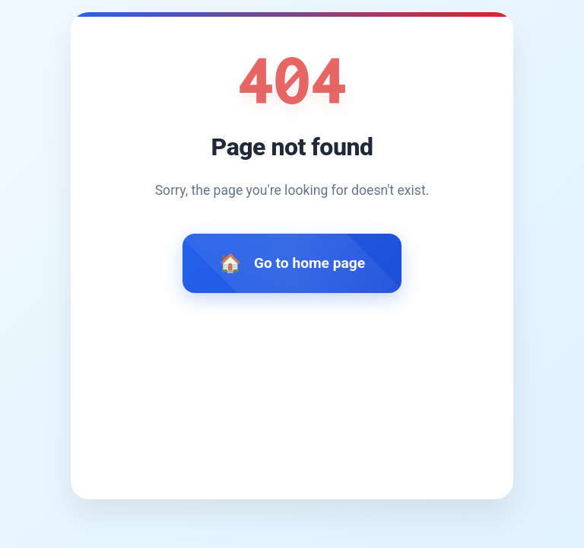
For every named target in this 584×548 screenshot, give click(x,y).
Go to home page (309, 263)
